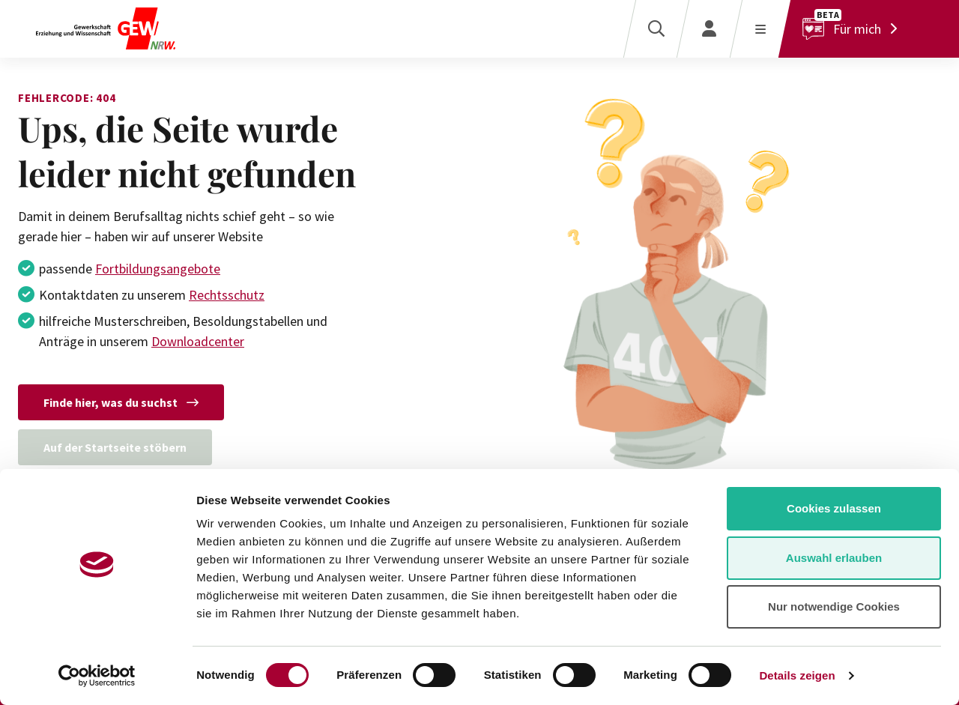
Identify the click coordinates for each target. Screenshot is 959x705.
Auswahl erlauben (834, 557)
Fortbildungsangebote (157, 268)
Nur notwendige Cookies (834, 606)
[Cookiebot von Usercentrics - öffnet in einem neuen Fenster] (97, 676)
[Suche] (656, 29)
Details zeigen (797, 675)
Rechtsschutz (226, 294)
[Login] (709, 29)
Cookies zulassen (834, 508)
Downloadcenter (197, 341)
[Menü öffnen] (760, 29)
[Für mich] (853, 29)
